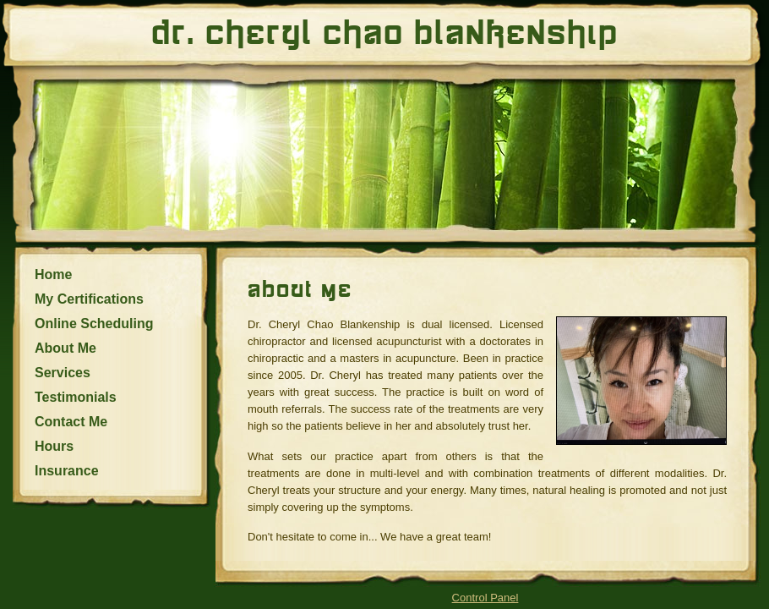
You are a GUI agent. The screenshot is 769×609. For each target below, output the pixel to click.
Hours (54, 446)
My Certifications (89, 299)
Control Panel (485, 597)
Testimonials (76, 397)
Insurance (67, 471)
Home (53, 274)
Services (62, 372)
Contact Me (71, 421)
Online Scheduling (94, 323)
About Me (65, 348)
